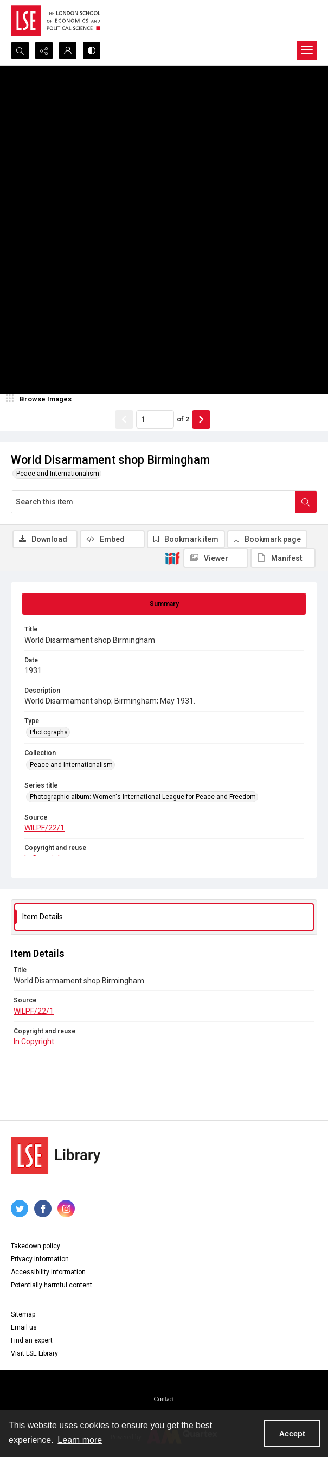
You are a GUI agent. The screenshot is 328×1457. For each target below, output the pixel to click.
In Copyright (34, 1041)
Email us (24, 1327)
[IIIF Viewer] (215, 558)
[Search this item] (153, 502)
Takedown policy (35, 1246)
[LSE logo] (55, 20)
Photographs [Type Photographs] (49, 732)
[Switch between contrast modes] (91, 50)
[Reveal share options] (44, 50)
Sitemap (23, 1314)
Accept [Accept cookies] (292, 1433)
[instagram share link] (66, 1208)
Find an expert (32, 1340)
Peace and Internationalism (57, 473)
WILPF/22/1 (44, 827)
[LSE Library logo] (55, 1155)
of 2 (183, 419)
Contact (164, 1399)
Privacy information (40, 1259)
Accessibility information (48, 1272)
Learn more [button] (79, 1440)
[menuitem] (164, 1398)
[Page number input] (155, 419)
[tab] (164, 603)
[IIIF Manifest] (283, 558)
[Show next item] (201, 419)
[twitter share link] (19, 1208)
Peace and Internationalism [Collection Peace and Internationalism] (71, 765)
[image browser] (40, 399)
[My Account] (67, 50)
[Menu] (307, 50)
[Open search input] (20, 50)
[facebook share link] (43, 1208)
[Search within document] (306, 502)
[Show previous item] (124, 419)
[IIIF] (172, 557)
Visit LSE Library (34, 1353)
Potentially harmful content (51, 1285)
